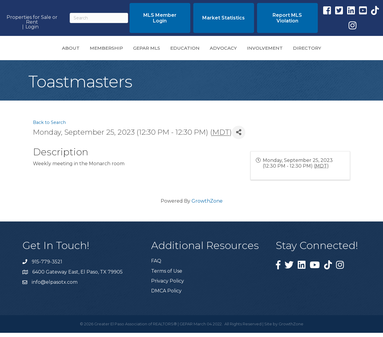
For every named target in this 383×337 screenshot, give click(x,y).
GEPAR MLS (104, 49)
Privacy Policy (167, 285)
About (29, 49)
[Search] (99, 18)
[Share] (238, 136)
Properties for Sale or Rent (32, 20)
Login (32, 27)
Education (143, 49)
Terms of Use (166, 275)
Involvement (307, 49)
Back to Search (49, 126)
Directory (349, 49)
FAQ (156, 265)
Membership (64, 49)
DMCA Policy (166, 295)
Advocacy (265, 49)
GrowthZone (207, 205)
